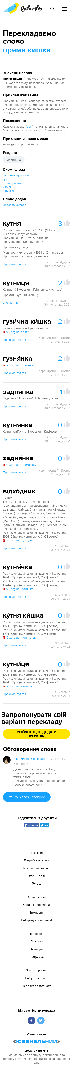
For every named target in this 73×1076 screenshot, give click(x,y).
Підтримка (36, 957)
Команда (36, 949)
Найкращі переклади (36, 868)
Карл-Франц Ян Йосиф (54, 337)
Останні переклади (36, 904)
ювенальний (36, 1041)
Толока (36, 883)
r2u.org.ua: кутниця (17, 686)
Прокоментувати (14, 264)
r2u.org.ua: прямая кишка (20, 365)
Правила (36, 941)
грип (6, 179)
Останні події (36, 875)
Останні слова (36, 897)
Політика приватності (36, 985)
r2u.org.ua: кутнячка (18, 589)
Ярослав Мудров (14, 204)
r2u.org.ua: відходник (19, 540)
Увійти (27, 797)
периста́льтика (13, 183)
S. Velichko (62, 546)
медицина (14, 159)
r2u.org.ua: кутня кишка (20, 637)
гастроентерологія (16, 175)
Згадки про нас (36, 970)
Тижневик (36, 912)
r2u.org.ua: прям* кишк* (20, 332)
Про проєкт (36, 933)
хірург (7, 186)
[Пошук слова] (52, 9)
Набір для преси (36, 978)
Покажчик (36, 852)
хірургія (8, 190)
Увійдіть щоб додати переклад (36, 734)
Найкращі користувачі (36, 920)
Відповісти (20, 763)
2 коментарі (11, 302)
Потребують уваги (36, 860)
